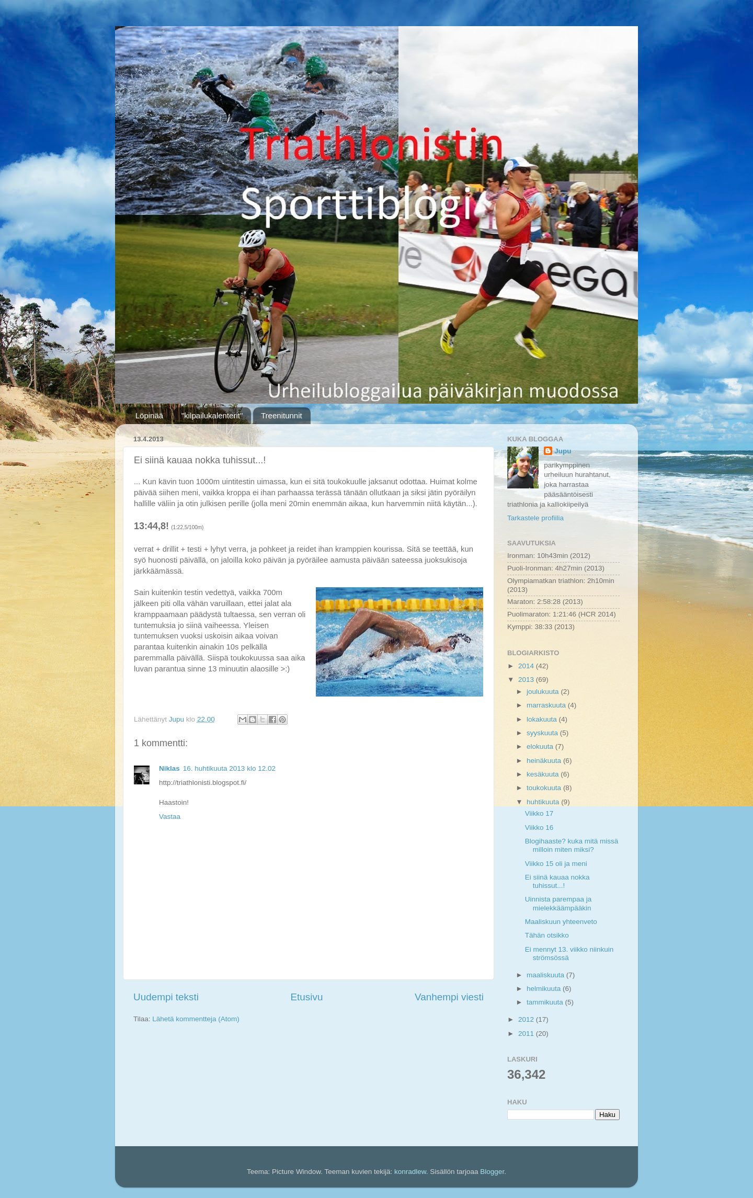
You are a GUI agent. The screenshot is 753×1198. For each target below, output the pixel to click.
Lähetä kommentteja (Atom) (195, 1019)
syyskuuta (543, 733)
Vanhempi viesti (449, 996)
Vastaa (169, 816)
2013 (527, 679)
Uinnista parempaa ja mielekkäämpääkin (558, 903)
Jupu (562, 451)
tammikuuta (546, 1002)
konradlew (410, 1172)
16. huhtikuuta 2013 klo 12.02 (229, 768)
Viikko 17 (539, 813)
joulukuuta (544, 691)
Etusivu (307, 996)
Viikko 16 (539, 827)
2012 (527, 1019)
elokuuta (541, 746)
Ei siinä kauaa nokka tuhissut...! (557, 881)
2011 (527, 1033)
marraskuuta (547, 705)
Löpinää (149, 415)
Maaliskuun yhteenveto (561, 922)
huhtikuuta (544, 802)
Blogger (492, 1172)
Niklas (169, 768)
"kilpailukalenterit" (212, 415)
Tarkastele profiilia (535, 518)
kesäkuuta (544, 774)
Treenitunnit (281, 415)
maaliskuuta (546, 975)
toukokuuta (545, 788)
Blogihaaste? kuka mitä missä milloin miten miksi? (572, 845)
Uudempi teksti (166, 996)
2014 (527, 666)
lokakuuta (543, 719)
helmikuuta (545, 988)
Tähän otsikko (547, 935)
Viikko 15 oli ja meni (556, 864)
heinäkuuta (545, 761)
